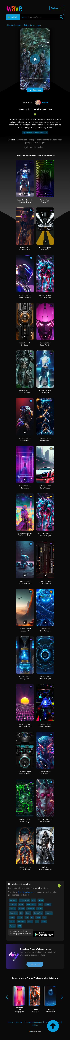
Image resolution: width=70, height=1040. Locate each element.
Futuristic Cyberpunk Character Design (24, 201)
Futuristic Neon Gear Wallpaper (45, 677)
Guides (35, 1025)
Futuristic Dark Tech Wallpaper (45, 582)
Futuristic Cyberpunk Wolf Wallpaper (45, 534)
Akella (41, 102)
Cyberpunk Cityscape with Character (24, 534)
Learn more (35, 964)
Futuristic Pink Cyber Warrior (45, 344)
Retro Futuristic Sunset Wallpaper (24, 725)
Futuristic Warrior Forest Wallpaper (24, 391)
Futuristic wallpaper (32, 25)
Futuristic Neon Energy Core (24, 677)
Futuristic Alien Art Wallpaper (45, 773)
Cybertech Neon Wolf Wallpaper (45, 296)
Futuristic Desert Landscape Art (25, 630)
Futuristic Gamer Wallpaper (45, 391)
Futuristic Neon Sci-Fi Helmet (24, 439)
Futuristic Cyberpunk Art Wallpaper (45, 820)
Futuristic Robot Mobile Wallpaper (24, 582)
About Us (19, 1022)
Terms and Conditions (34, 1022)
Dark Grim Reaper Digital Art (45, 868)
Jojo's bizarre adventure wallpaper (35, 133)
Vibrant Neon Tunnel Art (45, 201)
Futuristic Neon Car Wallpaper (45, 487)
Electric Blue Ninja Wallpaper (45, 630)
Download (35, 90)
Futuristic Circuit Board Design (25, 820)
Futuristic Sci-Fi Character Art (25, 248)
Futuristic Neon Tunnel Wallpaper (45, 725)
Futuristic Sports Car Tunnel (45, 248)
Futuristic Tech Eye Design (24, 344)
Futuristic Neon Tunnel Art (24, 487)
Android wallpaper (25, 892)
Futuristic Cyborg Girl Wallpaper (25, 868)
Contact (11, 1022)
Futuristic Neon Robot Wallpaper (25, 296)
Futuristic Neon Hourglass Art (45, 439)
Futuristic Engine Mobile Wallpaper (24, 773)
